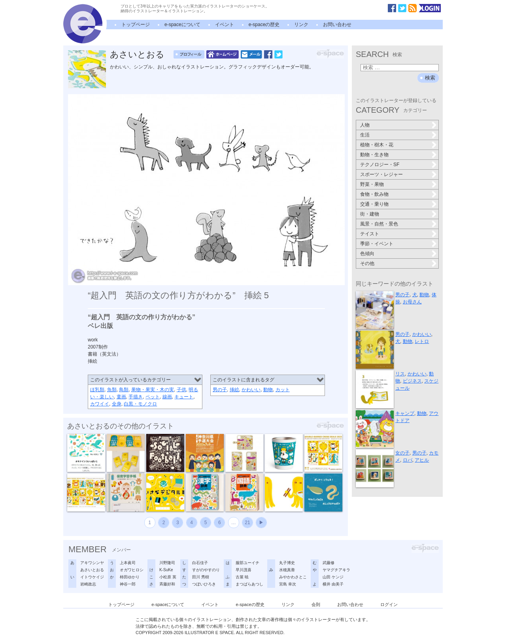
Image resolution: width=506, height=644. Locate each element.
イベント (224, 24)
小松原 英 (167, 577)
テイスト (369, 234)
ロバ (407, 460)
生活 (365, 135)
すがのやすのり (206, 570)
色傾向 (367, 253)
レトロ (422, 341)
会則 (316, 604)
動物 (268, 389)
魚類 (112, 389)
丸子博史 (287, 563)
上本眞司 (128, 563)
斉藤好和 (167, 584)
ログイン (389, 604)
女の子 (402, 453)
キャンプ (404, 413)
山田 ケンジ (333, 577)
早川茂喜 (243, 570)
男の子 (220, 389)
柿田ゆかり (130, 577)
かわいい (251, 389)
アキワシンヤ (92, 563)
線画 (167, 397)
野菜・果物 (372, 184)
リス (400, 374)
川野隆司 (167, 563)
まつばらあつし (249, 584)
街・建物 (369, 214)
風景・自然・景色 (379, 224)
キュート (183, 397)
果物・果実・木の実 (152, 389)
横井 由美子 (333, 584)
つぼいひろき (204, 584)
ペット (152, 397)
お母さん (412, 302)
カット (283, 389)
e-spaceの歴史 (264, 24)
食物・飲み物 (374, 194)
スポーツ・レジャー (381, 174)
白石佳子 (200, 563)
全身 (116, 404)
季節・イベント (376, 243)
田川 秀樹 (200, 577)
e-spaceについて (182, 24)
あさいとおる (137, 54)
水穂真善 (287, 570)
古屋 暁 (242, 577)
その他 (367, 263)
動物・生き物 (374, 154)
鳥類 (123, 389)
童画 (121, 397)
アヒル (422, 460)
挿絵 (234, 389)
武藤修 (328, 563)
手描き (135, 397)
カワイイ (99, 404)
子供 (181, 389)
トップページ (135, 24)
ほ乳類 (97, 389)
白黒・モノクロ (140, 404)
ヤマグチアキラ (336, 570)
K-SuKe (166, 570)
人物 (365, 125)
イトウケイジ (92, 577)
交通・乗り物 (374, 204)
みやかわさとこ (293, 577)
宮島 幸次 (287, 584)
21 (247, 522)
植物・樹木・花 (376, 145)
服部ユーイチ (247, 563)
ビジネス (412, 381)
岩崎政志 (88, 584)
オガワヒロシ (131, 570)
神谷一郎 (128, 584)
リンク (301, 24)
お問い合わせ (337, 24)
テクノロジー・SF (379, 164)
